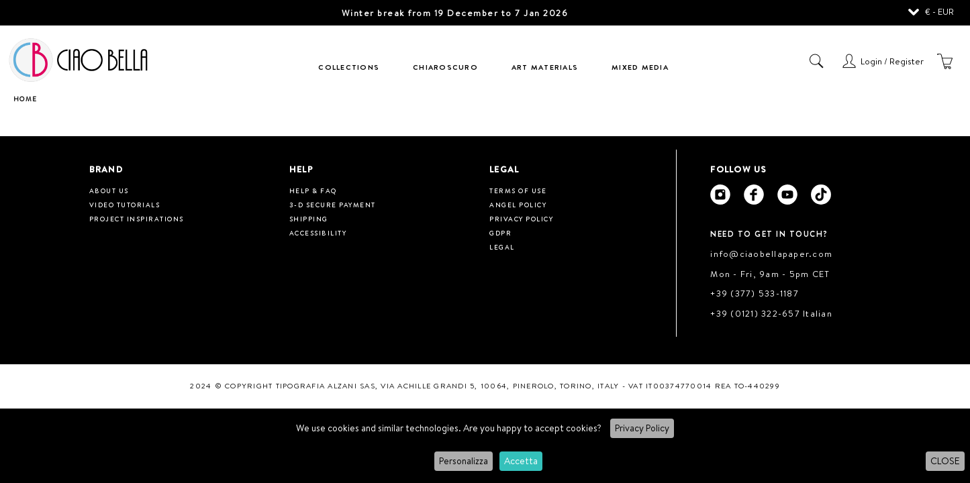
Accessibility (318, 232)
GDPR (500, 232)
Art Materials (545, 67)
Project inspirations (136, 218)
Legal (502, 247)
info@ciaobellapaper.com (771, 254)
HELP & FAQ (313, 190)
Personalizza (463, 461)
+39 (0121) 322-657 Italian (771, 313)
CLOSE (945, 461)
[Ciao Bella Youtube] (787, 194)
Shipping (308, 218)
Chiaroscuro (445, 67)
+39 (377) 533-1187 (754, 293)
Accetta (521, 461)
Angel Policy (517, 204)
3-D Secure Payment (332, 204)
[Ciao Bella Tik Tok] (821, 194)
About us (109, 190)
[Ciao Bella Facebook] (754, 194)
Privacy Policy (642, 428)
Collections (348, 67)
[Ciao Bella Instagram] (720, 194)
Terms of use (517, 190)
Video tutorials (124, 204)
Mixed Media (640, 67)
